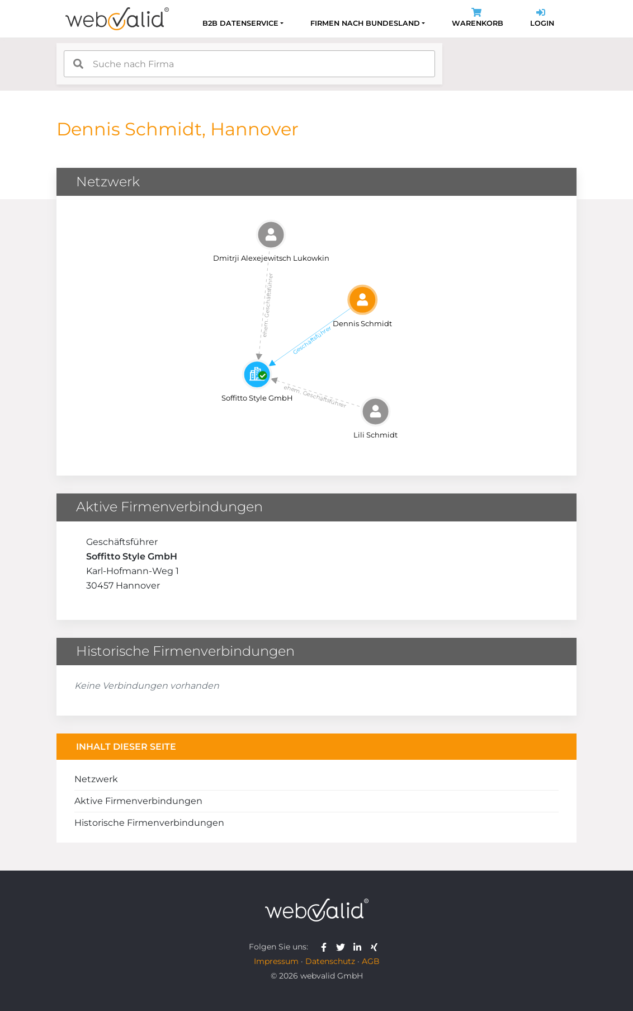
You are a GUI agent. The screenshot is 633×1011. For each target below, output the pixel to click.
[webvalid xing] (375, 947)
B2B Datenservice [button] (240, 23)
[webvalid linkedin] (360, 947)
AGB (371, 961)
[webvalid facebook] (326, 947)
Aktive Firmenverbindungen (138, 801)
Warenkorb (477, 18)
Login (542, 18)
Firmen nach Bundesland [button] (365, 23)
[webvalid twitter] (343, 947)
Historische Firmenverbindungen (149, 822)
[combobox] (249, 63)
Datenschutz (330, 961)
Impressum (276, 961)
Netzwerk (96, 779)
